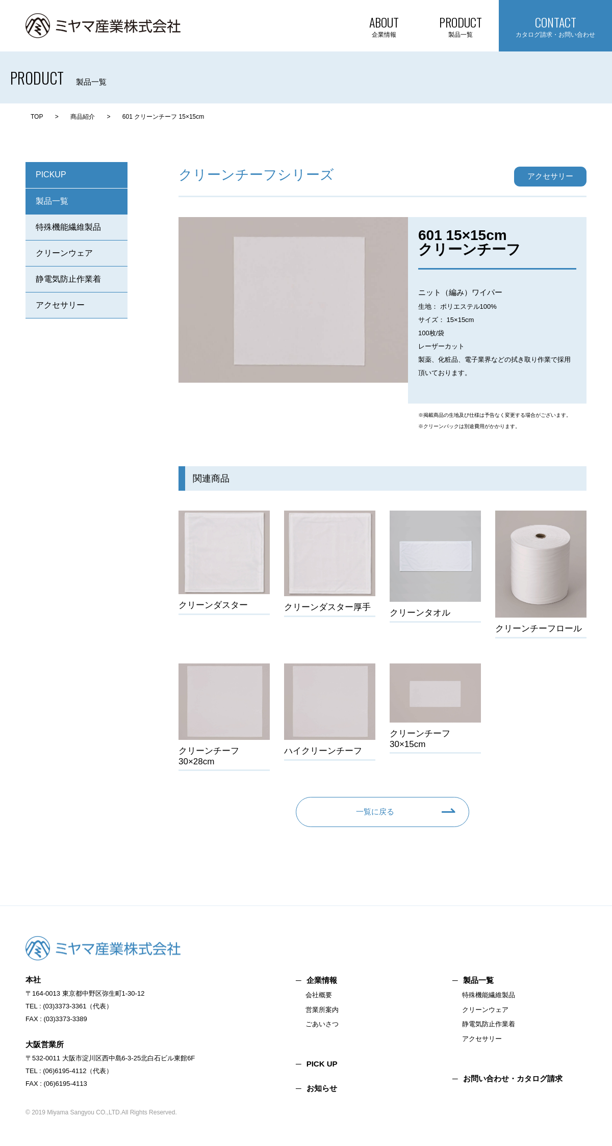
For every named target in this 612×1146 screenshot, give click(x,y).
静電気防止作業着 (68, 279)
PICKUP (51, 174)
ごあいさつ (322, 1024)
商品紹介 (82, 116)
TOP (37, 116)
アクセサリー (60, 305)
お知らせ (322, 1088)
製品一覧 (52, 201)
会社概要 (318, 995)
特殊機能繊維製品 (68, 227)
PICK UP (322, 1063)
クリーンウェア (64, 253)
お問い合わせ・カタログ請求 (513, 1078)
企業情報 (322, 980)
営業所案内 (322, 1010)
